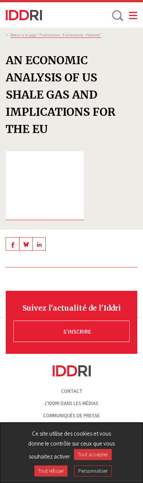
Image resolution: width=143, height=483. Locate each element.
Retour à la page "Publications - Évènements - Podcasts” (55, 34)
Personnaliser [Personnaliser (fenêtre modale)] (93, 470)
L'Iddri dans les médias (71, 403)
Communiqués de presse (71, 415)
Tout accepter (93, 454)
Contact (71, 391)
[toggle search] (117, 15)
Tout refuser (51, 470)
